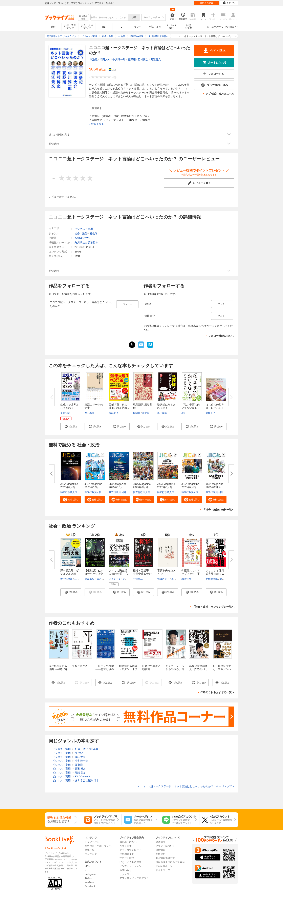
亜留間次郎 (212, 578)
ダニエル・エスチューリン (99, 578)
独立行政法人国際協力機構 (74, 492)
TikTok (88, 878)
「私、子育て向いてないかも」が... (190, 408)
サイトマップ (163, 870)
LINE (87, 866)
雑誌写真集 (188, 27)
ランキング (91, 853)
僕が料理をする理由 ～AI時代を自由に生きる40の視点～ (58, 670)
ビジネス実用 (172, 27)
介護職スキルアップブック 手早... (190, 573)
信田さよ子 (163, 578)
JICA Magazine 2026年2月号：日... (70, 487)
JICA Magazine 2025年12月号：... (95, 487)
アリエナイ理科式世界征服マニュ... (215, 573)
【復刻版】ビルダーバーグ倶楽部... (94, 573)
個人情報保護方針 (165, 858)
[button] (70, 426)
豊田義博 (89, 413)
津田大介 (105, 59)
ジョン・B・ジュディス (122, 578)
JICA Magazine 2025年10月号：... (119, 487)
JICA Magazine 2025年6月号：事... (167, 487)
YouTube (89, 882)
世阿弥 (136, 413)
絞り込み (83, 17)
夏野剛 (132, 59)
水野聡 (145, 413)
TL (120, 26)
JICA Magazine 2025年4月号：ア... (191, 487)
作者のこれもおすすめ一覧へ (217, 692)
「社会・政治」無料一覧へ (218, 509)
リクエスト (125, 874)
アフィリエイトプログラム (134, 878)
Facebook (90, 886)
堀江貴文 (155, 59)
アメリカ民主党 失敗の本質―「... (119, 572)
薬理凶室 (224, 578)
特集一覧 (89, 849)
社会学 (94, 233)
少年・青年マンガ (70, 27)
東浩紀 (93, 59)
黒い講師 (162, 413)
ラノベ (138, 26)
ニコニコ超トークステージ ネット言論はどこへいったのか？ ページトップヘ (186, 786)
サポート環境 (126, 858)
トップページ (92, 841)
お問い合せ (125, 870)
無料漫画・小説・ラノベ (98, 845)
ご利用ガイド (231, 27)
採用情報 (160, 849)
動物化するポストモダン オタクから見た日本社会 (128, 670)
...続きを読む (96, 123)
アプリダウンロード (130, 849)
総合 (53, 26)
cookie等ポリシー (165, 866)
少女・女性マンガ (87, 27)
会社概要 (160, 841)
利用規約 (160, 853)
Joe (183, 413)
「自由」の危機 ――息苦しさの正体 (105, 669)
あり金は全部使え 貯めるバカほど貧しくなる (198, 669)
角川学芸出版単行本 (86, 242)
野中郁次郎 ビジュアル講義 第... (69, 573)
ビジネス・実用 (83, 228)
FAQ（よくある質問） (131, 862)
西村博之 (143, 59)
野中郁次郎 (66, 578)
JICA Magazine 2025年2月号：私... (216, 487)
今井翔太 (65, 413)
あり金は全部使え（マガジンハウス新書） (222, 669)
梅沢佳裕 (186, 578)
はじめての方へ (215, 27)
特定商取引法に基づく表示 (170, 862)
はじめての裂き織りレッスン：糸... (215, 408)
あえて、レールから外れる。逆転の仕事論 (175, 669)
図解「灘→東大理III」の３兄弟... (119, 406)
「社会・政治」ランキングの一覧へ (213, 606)
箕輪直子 (210, 413)
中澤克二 (138, 578)
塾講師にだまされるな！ (166, 406)
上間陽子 (176, 578)
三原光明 (79, 578)
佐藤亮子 (113, 413)
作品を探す (125, 845)
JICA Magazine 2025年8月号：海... (143, 487)
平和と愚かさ (80, 665)
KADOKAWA (81, 237)
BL (104, 26)
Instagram (90, 874)
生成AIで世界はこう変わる (69, 406)
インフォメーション (130, 866)
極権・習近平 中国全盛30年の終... (142, 573)
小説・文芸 (155, 26)
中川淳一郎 (119, 59)
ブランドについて (165, 845)
